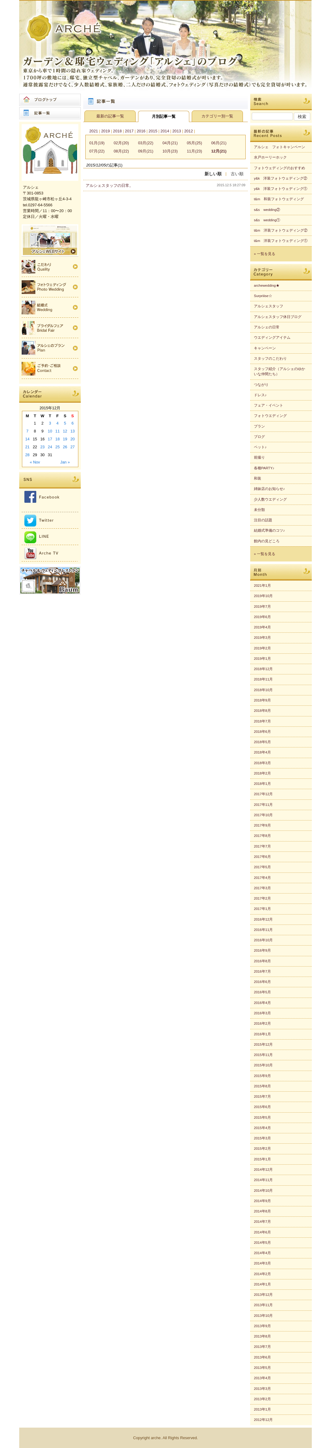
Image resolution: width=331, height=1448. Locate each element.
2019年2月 (262, 648)
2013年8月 (262, 1336)
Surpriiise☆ (263, 296)
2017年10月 (263, 815)
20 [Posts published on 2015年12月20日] (72, 439)
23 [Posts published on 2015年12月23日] (42, 447)
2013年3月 (262, 1388)
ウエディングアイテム (272, 337)
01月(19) (97, 143)
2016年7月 (262, 971)
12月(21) (218, 151)
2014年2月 (262, 1274)
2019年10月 (263, 596)
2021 (93, 131)
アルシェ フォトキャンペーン (279, 147)
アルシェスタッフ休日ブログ (277, 317)
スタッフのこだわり (270, 358)
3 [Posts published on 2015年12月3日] (50, 423)
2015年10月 (263, 1065)
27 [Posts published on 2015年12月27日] (72, 447)
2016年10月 (263, 940)
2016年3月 (262, 1013)
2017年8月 (262, 836)
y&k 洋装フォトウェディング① (280, 189)
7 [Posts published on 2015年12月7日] (27, 431)
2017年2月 (262, 898)
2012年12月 (263, 1420)
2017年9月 (262, 825)
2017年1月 (262, 909)
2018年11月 (263, 679)
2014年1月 (262, 1284)
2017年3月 (262, 888)
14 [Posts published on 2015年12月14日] (27, 439)
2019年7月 (262, 606)
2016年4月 (262, 1003)
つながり (261, 384)
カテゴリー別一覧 (217, 116)
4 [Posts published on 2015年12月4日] (57, 423)
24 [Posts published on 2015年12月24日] (50, 447)
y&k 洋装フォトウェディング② (280, 178)
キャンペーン (265, 348)
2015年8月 (262, 1086)
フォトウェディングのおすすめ (279, 168)
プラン (259, 426)
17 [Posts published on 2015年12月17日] (50, 439)
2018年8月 (262, 710)
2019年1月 (262, 658)
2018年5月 (262, 742)
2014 (165, 131)
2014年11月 (263, 1180)
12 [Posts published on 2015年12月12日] (65, 431)
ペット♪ (260, 447)
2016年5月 (262, 992)
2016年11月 (263, 930)
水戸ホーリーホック (270, 157)
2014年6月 (262, 1232)
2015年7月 (262, 1096)
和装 (257, 478)
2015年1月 (262, 1159)
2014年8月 (262, 1211)
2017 (129, 131)
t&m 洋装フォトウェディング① (281, 241)
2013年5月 (262, 1367)
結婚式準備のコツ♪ (269, 530)
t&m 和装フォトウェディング (279, 199)
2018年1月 (262, 783)
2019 (105, 131)
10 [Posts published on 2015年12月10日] (50, 431)
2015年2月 (262, 1148)
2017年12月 (263, 794)
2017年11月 (263, 804)
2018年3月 (262, 763)
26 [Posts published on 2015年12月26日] (65, 447)
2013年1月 (262, 1409)
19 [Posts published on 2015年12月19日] (65, 439)
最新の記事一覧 (110, 116)
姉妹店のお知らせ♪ (269, 489)
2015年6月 (262, 1107)
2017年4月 (262, 878)
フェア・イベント (268, 405)
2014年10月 (263, 1190)
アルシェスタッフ (268, 306)
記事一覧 (50, 113)
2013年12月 (263, 1294)
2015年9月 (262, 1076)
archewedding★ (266, 285)
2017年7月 (262, 846)
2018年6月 (262, 731)
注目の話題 (263, 520)
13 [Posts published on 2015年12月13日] (72, 431)
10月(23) (170, 151)
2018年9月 (262, 700)
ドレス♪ (260, 395)
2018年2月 (262, 773)
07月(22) (97, 151)
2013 (176, 131)
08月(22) (121, 151)
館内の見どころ (266, 541)
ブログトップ (50, 100)
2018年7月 (262, 721)
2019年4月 (262, 627)
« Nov (35, 462)
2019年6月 (262, 617)
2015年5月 (262, 1117)
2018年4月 (262, 752)
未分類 (259, 510)
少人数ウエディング (270, 499)
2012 (188, 131)
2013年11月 (263, 1305)
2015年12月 (263, 1044)
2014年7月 (262, 1221)
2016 (141, 131)
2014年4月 (262, 1253)
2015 (153, 131)
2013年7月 (262, 1346)
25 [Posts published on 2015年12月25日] (57, 447)
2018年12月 (263, 669)
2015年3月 (262, 1138)
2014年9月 (262, 1201)
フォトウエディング (270, 416)
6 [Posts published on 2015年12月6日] (73, 423)
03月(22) (145, 143)
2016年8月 (262, 961)
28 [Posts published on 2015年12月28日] (27, 455)
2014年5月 (262, 1242)
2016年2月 (262, 1023)
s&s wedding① (267, 220)
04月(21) (170, 143)
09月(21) (145, 151)
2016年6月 (262, 982)
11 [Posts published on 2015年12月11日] (57, 431)
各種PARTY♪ (264, 468)
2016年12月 (263, 919)
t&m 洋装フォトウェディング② (281, 230)
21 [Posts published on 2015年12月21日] (27, 447)
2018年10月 (263, 690)
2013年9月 (262, 1326)
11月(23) (194, 151)
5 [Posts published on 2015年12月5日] (65, 423)
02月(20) (121, 143)
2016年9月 (262, 950)
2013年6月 (262, 1357)
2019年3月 (262, 637)
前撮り (259, 457)
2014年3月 (262, 1263)
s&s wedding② (267, 210)
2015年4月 (262, 1128)
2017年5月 (262, 867)
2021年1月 (262, 585)
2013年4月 (262, 1378)
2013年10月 (263, 1315)
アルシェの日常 (266, 327)
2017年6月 (262, 857)
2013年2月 (262, 1399)
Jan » (65, 462)
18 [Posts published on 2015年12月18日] (57, 439)
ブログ (259, 437)
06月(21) (218, 143)
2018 (117, 131)
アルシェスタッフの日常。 (109, 185)
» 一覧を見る (264, 254)
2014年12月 (263, 1169)
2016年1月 (262, 1034)
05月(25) (194, 143)
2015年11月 (263, 1055)
